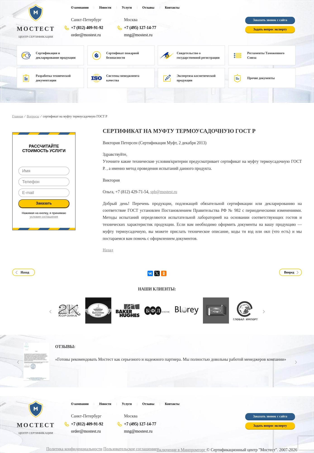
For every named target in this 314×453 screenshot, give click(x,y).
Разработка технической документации (53, 78)
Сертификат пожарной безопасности (122, 55)
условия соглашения (44, 216)
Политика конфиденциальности (75, 449)
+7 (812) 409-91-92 (87, 27)
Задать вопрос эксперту (270, 29)
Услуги (127, 7)
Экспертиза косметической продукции (196, 78)
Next (264, 311)
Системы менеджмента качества (122, 78)
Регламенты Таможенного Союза (266, 55)
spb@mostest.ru (163, 192)
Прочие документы (261, 78)
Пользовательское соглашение (130, 449)
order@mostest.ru (86, 35)
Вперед (289, 272)
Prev (50, 311)
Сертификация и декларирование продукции (56, 55)
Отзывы (148, 7)
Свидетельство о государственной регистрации (198, 55)
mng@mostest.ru (138, 35)
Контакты (172, 7)
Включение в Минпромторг (181, 450)
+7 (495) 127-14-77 (140, 27)
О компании (80, 7)
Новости (105, 7)
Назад (108, 250)
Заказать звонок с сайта (270, 20)
